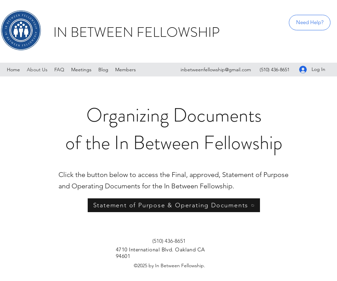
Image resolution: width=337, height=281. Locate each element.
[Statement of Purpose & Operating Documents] (174, 205)
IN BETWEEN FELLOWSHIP (136, 32)
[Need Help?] (309, 22)
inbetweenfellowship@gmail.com (216, 69)
